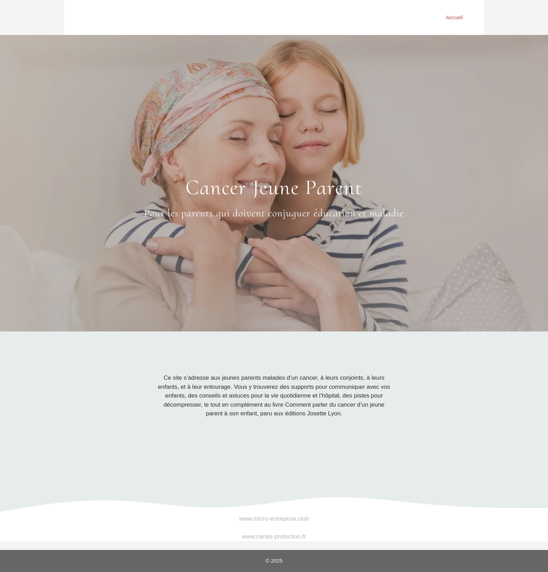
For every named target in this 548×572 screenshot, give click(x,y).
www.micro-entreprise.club (274, 518)
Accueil (454, 17)
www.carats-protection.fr (274, 536)
